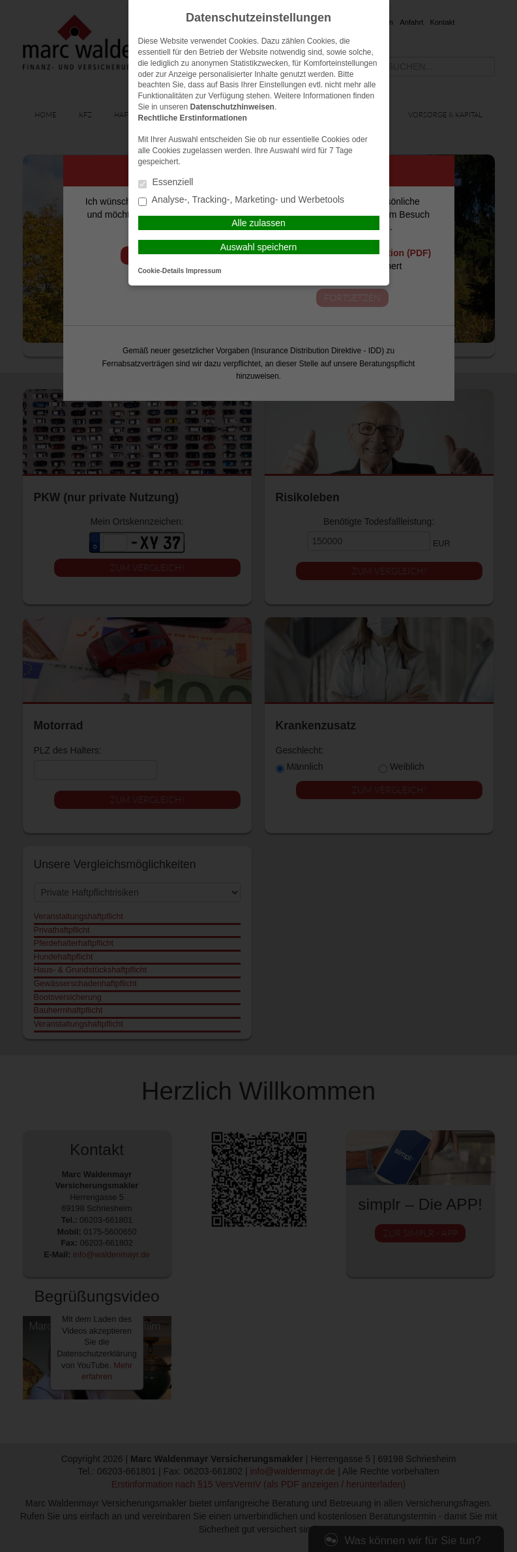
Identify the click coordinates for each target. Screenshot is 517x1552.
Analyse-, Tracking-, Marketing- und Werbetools (241, 200)
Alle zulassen (258, 223)
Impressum (203, 270)
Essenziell (166, 182)
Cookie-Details (161, 270)
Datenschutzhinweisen (232, 106)
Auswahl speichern (258, 247)
